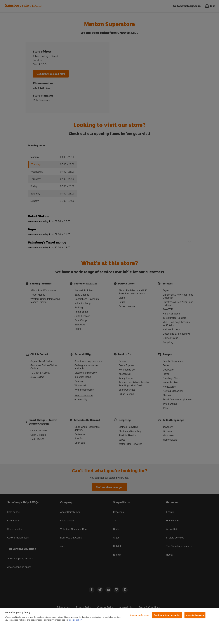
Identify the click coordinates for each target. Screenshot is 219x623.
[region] (109, 615)
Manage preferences (139, 615)
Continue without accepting (167, 615)
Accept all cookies (195, 615)
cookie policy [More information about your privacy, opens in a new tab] (75, 620)
